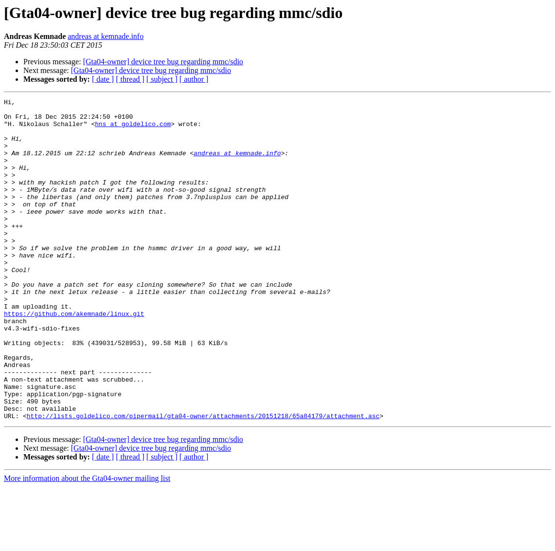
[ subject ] (162, 79)
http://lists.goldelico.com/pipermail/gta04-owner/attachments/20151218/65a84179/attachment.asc (203, 480)
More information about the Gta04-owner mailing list (87, 542)
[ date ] (103, 79)
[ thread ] (130, 79)
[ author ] (194, 79)
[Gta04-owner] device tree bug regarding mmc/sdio (163, 61)
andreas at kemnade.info (105, 36)
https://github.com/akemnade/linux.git (74, 357)
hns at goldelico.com (133, 129)
